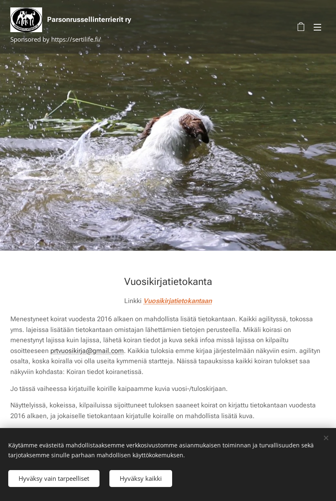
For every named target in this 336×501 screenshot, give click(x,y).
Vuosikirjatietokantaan (177, 301)
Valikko (317, 27)
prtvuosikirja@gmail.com (87, 350)
